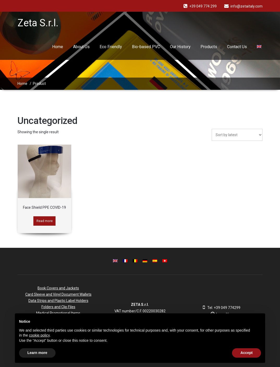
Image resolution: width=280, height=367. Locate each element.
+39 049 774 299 (203, 6)
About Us (81, 46)
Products (208, 46)
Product (39, 83)
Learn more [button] (37, 353)
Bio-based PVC (146, 46)
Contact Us (237, 46)
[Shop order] (237, 135)
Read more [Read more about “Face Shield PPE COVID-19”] (44, 221)
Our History (180, 46)
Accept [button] (246, 353)
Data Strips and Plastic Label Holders (58, 301)
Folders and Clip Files (58, 307)
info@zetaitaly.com (246, 6)
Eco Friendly (111, 46)
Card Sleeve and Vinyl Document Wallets (58, 294)
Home (57, 46)
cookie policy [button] (39, 335)
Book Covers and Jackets (58, 288)
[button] (258, 322)
